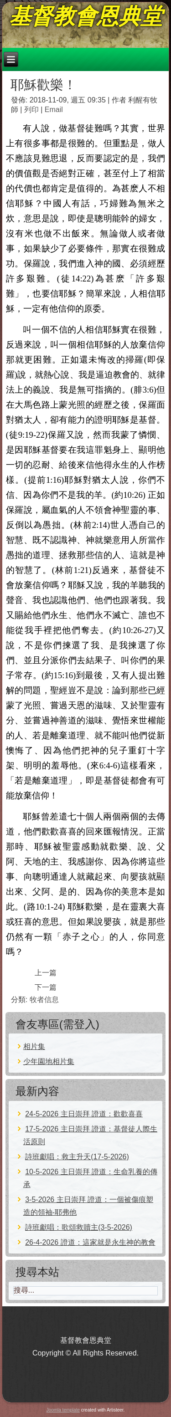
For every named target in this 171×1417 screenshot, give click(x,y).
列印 (32, 109)
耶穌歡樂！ (43, 84)
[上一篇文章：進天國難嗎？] (46, 973)
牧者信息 (44, 999)
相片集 (34, 1046)
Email (54, 109)
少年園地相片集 (48, 1061)
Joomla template (63, 1409)
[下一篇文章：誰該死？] (46, 987)
